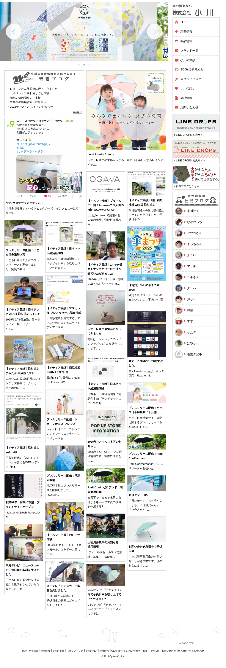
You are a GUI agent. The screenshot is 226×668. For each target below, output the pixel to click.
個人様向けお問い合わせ (191, 650)
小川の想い (187, 88)
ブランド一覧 (189, 50)
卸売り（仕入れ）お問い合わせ (159, 650)
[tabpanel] (84, 31)
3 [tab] (89, 65)
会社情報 (186, 98)
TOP (183, 22)
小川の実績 (187, 60)
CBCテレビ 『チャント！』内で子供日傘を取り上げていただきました (105, 594)
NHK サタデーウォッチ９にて (24, 202)
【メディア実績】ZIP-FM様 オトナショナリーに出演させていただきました (105, 269)
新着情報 (186, 31)
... (97, 164)
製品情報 (45, 650)
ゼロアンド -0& (138, 495)
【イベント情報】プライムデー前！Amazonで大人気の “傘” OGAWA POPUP (106, 205)
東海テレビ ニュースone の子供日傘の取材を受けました (22, 570)
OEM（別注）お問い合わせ (125, 650)
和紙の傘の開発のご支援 (25, 97)
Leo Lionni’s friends (101, 154)
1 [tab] (79, 65)
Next (154, 31)
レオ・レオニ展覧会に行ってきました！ (35, 88)
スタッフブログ (190, 79)
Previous (13, 31)
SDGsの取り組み (192, 69)
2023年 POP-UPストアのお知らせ (31, 106)
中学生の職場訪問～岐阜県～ (28, 102)
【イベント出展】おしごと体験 (29, 93)
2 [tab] (84, 65)
